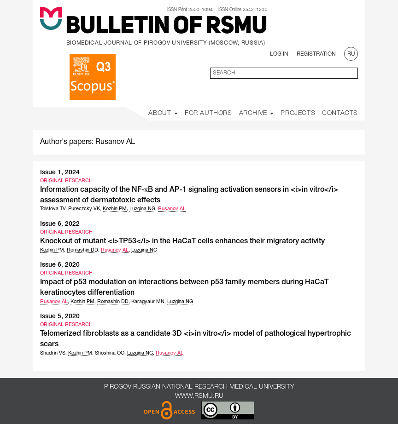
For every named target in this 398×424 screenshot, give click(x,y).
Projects (298, 113)
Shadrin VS (52, 353)
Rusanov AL (172, 208)
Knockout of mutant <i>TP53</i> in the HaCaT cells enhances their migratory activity (182, 241)
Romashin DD (82, 250)
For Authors (208, 113)
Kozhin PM (115, 208)
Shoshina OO (109, 353)
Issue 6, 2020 (60, 265)
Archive (256, 113)
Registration (316, 54)
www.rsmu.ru (199, 396)
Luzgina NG (142, 208)
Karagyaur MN (147, 301)
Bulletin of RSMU (166, 27)
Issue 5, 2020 (60, 317)
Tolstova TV (52, 208)
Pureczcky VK (84, 208)
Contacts (340, 113)
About (163, 113)
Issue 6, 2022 (60, 224)
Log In (279, 54)
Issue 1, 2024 (60, 173)
